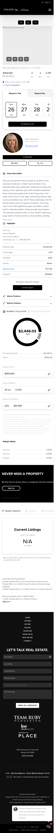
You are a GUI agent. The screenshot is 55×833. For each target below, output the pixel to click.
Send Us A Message (27, 705)
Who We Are (27, 638)
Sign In (46, 2)
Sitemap (43, 830)
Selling (27, 628)
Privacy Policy (13, 830)
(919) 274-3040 (27, 756)
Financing (27, 631)
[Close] (50, 808)
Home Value (27, 634)
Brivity (26, 827)
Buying (28, 624)
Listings (27, 621)
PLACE (47, 773)
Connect (27, 641)
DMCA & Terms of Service (29, 830)
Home (27, 618)
